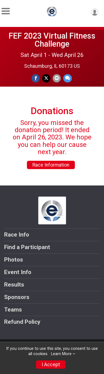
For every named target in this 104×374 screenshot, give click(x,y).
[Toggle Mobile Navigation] (5, 11)
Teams (13, 309)
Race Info (16, 234)
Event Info (17, 272)
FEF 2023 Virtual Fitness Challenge (52, 40)
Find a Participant (27, 247)
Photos (13, 259)
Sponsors (16, 297)
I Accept (51, 364)
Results (14, 284)
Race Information (50, 165)
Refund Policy (22, 321)
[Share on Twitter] (46, 78)
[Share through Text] (67, 78)
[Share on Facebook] (36, 78)
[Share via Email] (57, 78)
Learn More (61, 354)
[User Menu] (94, 12)
